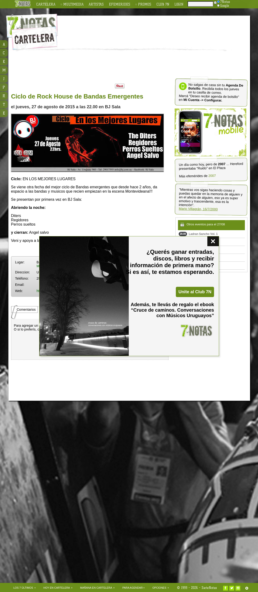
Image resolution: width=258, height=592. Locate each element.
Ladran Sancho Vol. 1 (198, 234)
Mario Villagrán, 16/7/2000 (198, 209)
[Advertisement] (104, 48)
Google (223, 5)
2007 (212, 176)
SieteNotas (209, 588)
